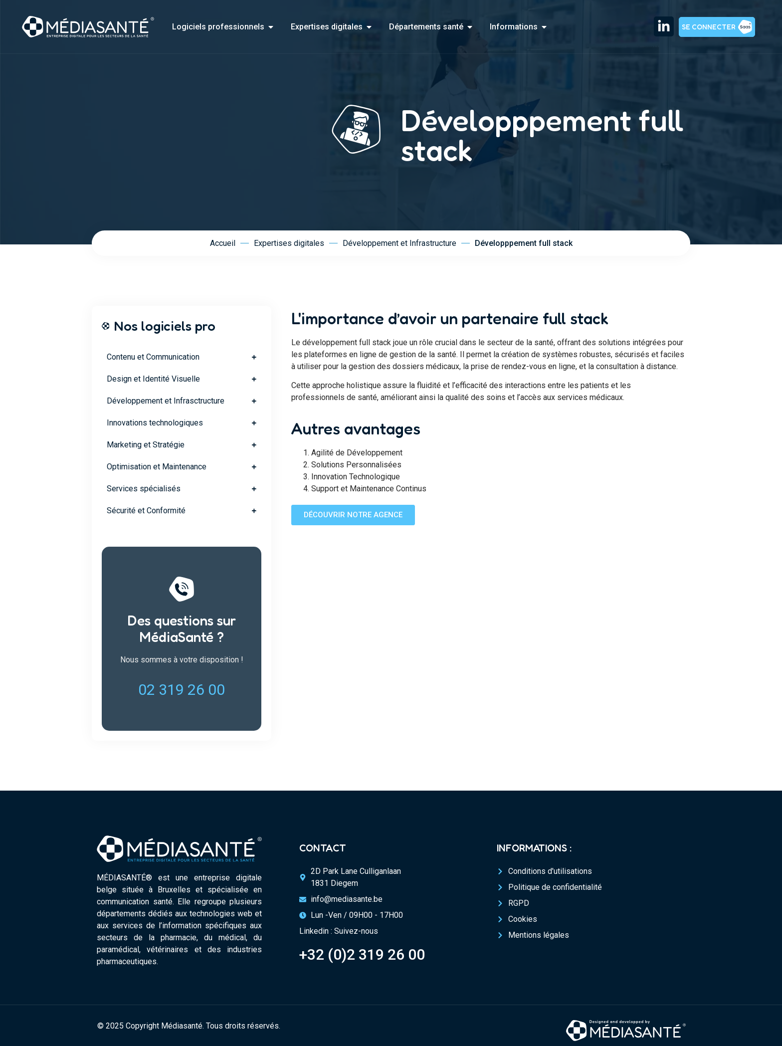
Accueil (222, 243)
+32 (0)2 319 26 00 (362, 954)
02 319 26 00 (181, 689)
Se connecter (709, 26)
